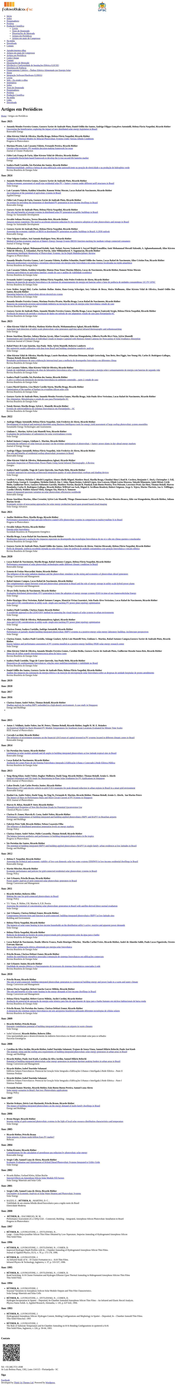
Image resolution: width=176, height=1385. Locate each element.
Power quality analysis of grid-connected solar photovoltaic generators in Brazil (42, 881)
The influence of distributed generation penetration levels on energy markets (40, 826)
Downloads (12, 43)
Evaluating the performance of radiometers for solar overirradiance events (39, 434)
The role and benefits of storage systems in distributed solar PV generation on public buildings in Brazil (52, 212)
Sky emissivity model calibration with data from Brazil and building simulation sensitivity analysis (50, 348)
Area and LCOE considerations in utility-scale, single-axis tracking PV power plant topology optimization (53, 603)
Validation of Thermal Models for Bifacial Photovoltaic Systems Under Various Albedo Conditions (50, 139)
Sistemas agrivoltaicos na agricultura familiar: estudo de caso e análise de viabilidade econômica (49, 272)
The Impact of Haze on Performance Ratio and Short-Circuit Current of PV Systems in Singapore (49, 797)
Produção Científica (15, 26)
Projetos (10, 23)
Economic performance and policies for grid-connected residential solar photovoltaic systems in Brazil (52, 871)
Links (9, 100)
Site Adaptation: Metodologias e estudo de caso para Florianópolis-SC (37, 399)
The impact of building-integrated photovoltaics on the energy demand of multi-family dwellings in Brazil (53, 1106)
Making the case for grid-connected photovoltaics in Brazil (32, 896)
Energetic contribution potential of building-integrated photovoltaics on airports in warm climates (49, 1026)
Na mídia (11, 41)
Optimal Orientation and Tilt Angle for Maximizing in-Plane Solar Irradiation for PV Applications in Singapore (56, 778)
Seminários (11, 82)
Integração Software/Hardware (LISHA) (24, 75)
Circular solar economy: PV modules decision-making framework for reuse (40, 148)
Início (9, 16)
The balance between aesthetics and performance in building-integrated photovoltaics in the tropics (50, 836)
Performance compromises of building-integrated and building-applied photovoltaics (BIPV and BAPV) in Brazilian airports (61, 817)
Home (9, 73)
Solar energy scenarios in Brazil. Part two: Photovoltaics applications (37, 1090)
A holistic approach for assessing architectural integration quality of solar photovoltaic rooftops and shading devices (58, 472)
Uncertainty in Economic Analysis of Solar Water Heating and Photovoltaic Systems (44, 1193)
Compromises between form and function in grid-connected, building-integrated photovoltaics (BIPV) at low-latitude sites (60, 915)
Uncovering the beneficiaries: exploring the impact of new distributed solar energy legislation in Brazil (52, 129)
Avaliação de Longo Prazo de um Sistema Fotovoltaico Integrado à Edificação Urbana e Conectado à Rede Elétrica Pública (61, 763)
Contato (10, 46)
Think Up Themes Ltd (23, 1382)
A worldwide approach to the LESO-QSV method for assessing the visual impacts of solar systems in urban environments (60, 612)
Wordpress (50, 1382)
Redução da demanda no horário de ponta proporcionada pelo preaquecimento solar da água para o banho (53, 935)
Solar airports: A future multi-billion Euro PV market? (30, 1137)
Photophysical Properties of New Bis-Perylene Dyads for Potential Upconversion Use (44, 807)
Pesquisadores (13, 21)
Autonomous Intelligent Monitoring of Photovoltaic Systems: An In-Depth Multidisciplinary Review (51, 253)
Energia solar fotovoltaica (18, 529)
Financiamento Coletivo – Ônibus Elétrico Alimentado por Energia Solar (39, 70)
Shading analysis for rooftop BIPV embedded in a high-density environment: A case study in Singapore (52, 705)
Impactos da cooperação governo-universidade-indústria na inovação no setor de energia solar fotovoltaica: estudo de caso (60, 304)
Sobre (9, 18)
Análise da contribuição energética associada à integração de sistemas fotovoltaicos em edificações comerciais (55, 956)
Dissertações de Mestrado (23, 33)
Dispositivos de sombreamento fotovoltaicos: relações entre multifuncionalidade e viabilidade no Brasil (52, 663)
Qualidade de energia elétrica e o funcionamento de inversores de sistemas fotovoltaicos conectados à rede (53, 966)
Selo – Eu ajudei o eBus (17, 80)
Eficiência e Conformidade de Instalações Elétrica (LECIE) (33, 65)
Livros (15, 28)
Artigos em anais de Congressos (26, 38)
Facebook (5, 1380)
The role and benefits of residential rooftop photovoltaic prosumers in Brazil (40, 453)
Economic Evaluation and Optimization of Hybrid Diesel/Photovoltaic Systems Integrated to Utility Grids (53, 1162)
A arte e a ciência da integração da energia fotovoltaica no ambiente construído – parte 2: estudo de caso (52, 380)
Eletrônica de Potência (16, 68)
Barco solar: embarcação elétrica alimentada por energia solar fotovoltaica (39, 947)
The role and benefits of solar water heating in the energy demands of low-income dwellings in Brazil (51, 991)
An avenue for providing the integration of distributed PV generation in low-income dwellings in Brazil (52, 202)
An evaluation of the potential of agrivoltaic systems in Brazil (34, 193)
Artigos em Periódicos (22, 36)
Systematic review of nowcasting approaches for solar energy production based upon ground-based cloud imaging (57, 504)
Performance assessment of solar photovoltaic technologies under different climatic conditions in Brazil (52, 564)
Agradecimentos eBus (16, 50)
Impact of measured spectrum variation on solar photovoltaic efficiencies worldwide (44, 492)
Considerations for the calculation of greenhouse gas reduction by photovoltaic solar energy (47, 1152)
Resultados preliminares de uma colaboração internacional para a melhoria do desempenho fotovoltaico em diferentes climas (61, 360)
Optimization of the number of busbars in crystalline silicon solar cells (38, 389)
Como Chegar (13, 58)
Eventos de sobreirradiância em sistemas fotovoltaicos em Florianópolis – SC (41, 408)
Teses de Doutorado (21, 31)
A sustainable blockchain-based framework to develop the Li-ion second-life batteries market (48, 158)
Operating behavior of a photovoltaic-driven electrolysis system (35, 294)
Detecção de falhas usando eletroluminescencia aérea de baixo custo (37, 653)
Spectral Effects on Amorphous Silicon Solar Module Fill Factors (35, 1178)
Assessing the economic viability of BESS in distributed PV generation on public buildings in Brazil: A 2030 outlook (58, 231)
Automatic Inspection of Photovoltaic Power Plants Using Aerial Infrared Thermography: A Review (50, 463)
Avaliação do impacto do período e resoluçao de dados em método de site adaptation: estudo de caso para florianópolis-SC (60, 313)
